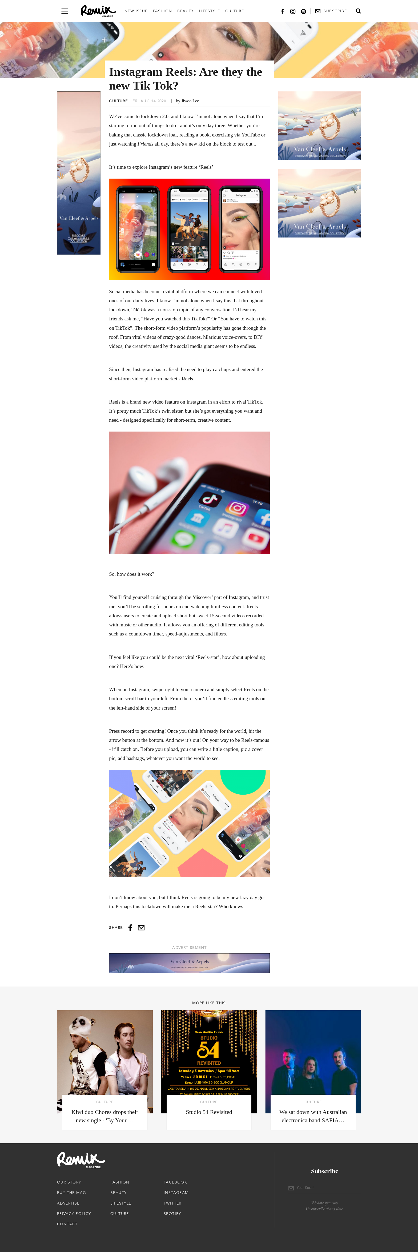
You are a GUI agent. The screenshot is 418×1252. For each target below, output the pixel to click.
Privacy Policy (74, 1213)
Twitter (173, 1203)
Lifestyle (209, 11)
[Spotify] (303, 11)
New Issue (136, 11)
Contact (67, 1224)
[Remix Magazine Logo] (98, 11)
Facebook (175, 1182)
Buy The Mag (71, 1192)
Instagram (176, 1192)
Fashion (162, 11)
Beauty (185, 11)
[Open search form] (358, 11)
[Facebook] (282, 11)
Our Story (69, 1182)
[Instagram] (293, 11)
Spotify (172, 1213)
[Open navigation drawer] (64, 11)
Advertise (68, 1203)
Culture (234, 11)
